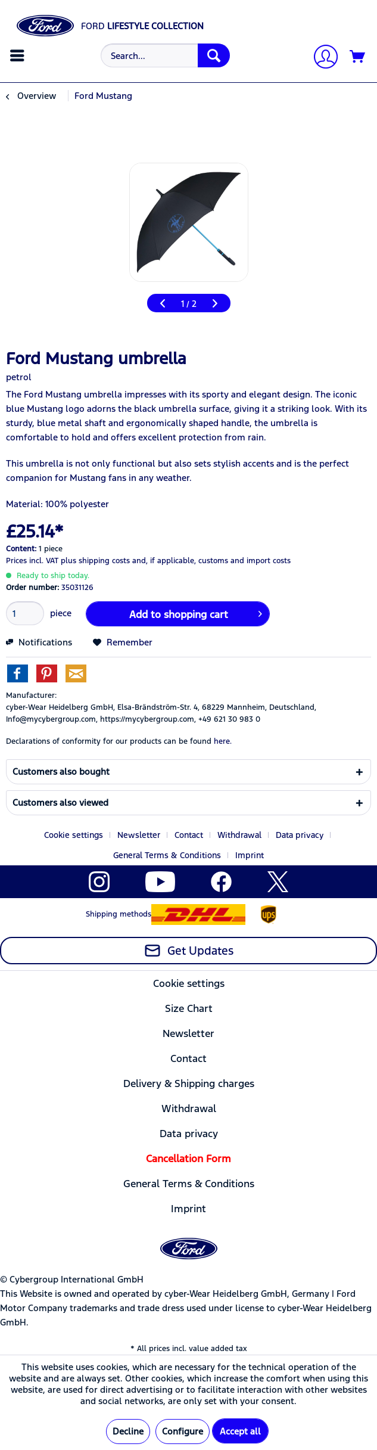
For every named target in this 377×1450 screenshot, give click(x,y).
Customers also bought (61, 771)
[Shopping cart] (358, 57)
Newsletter (138, 835)
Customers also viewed (60, 802)
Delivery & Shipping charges (188, 1083)
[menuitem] (19, 55)
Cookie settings (73, 835)
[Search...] (165, 55)
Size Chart (189, 1008)
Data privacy (299, 835)
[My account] (321, 58)
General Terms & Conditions (167, 855)
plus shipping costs (95, 561)
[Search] (214, 55)
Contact (189, 835)
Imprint (249, 855)
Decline (128, 1431)
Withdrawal (239, 835)
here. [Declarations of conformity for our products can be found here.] (223, 741)
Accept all (240, 1431)
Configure (182, 1431)
